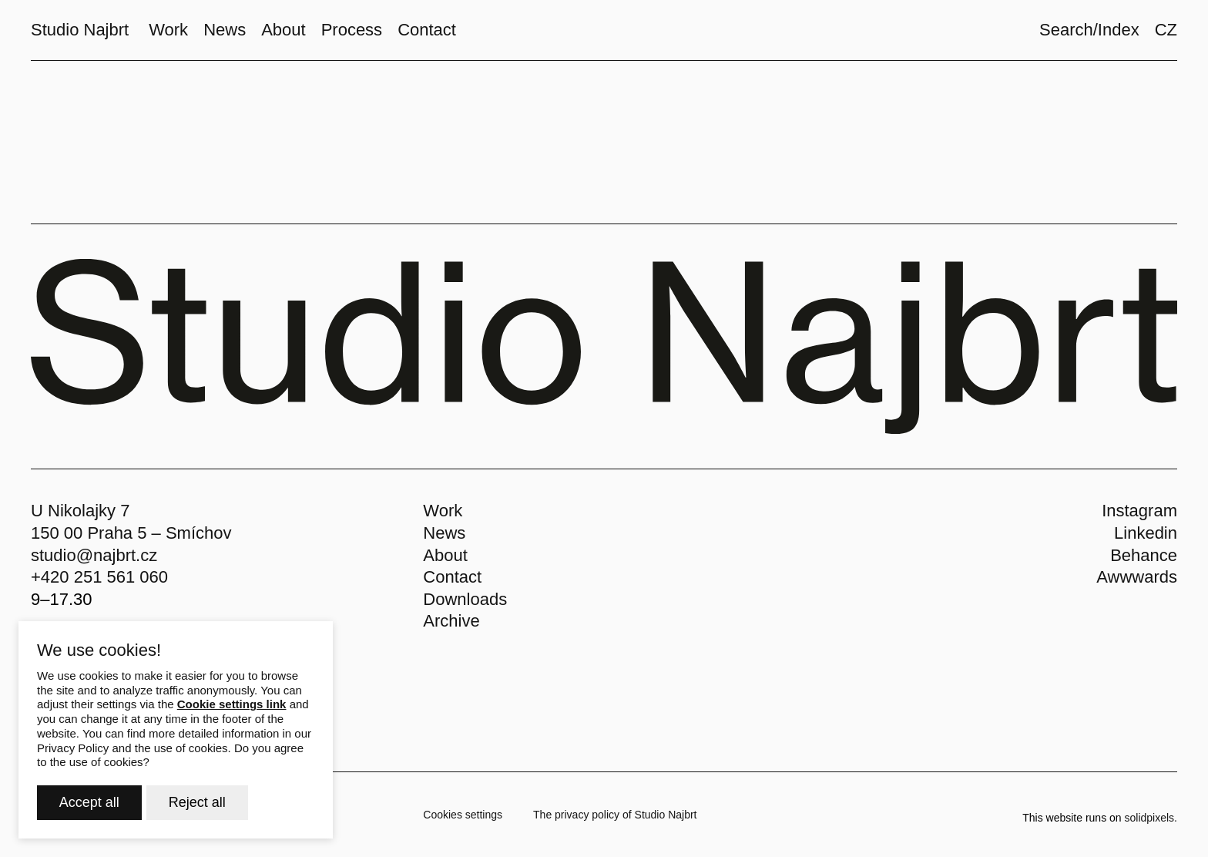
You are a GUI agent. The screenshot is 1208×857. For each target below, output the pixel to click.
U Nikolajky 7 (80, 510)
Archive (451, 620)
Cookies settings (462, 814)
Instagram (1139, 510)
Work (442, 510)
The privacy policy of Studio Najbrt (614, 814)
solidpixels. (1151, 818)
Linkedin (1145, 533)
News (444, 533)
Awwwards (1136, 576)
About (445, 555)
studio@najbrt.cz (94, 555)
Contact (452, 576)
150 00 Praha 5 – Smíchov (131, 533)
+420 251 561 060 (99, 576)
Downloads (465, 599)
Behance (1143, 555)
